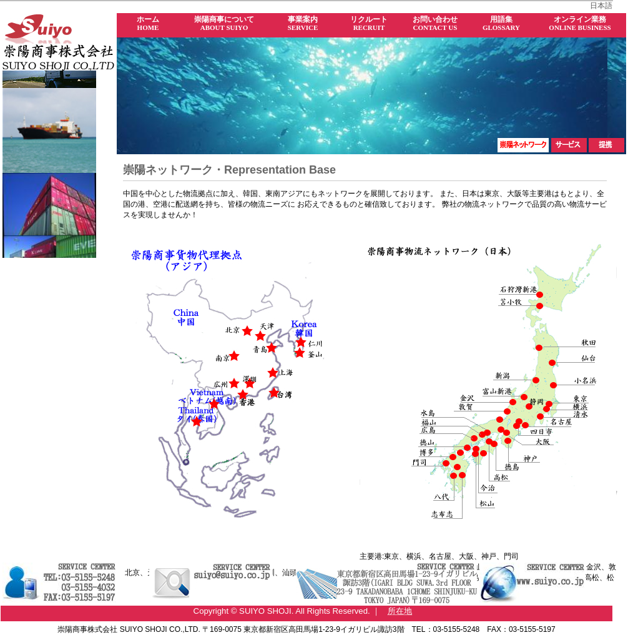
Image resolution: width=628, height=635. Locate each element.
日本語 (601, 5)
